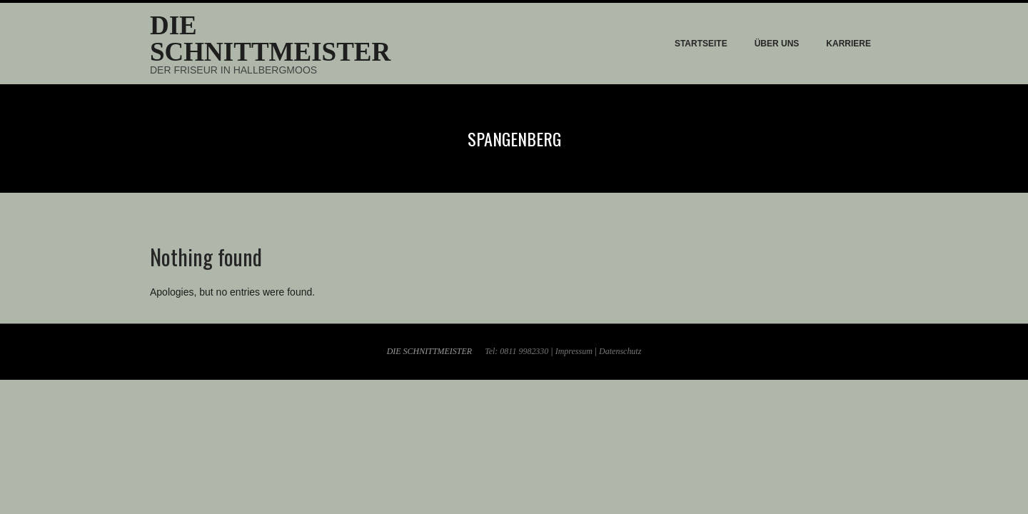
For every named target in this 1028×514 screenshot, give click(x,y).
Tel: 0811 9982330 (516, 351)
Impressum (574, 351)
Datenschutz (620, 351)
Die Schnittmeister (270, 38)
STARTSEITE (701, 44)
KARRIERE (848, 44)
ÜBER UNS (777, 44)
